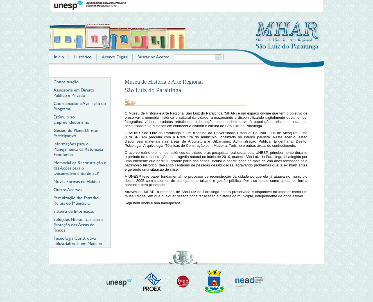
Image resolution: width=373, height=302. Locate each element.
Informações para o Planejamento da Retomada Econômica (78, 149)
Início (59, 57)
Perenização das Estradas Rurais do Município (76, 200)
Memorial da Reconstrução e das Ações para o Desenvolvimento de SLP (79, 168)
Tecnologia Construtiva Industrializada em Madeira (77, 240)
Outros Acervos (67, 189)
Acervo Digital (115, 57)
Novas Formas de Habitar (76, 181)
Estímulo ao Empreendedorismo (71, 119)
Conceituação (66, 81)
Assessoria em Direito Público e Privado (73, 92)
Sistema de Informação (73, 211)
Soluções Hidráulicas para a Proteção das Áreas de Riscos (78, 225)
